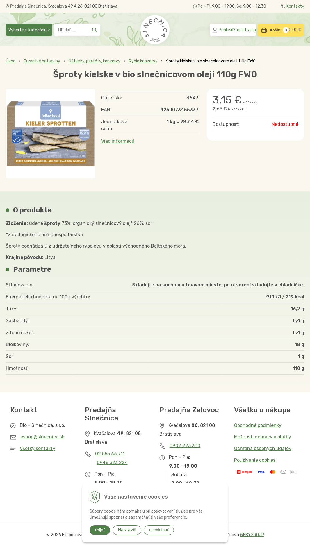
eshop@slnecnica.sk (42, 437)
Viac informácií (117, 141)
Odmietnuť (158, 530)
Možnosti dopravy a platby (262, 437)
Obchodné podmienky (258, 425)
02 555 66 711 (110, 453)
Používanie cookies (254, 460)
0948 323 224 (112, 462)
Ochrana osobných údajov (262, 448)
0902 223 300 (185, 445)
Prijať (100, 530)
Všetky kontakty (37, 448)
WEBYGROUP (252, 534)
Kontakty (292, 6)
